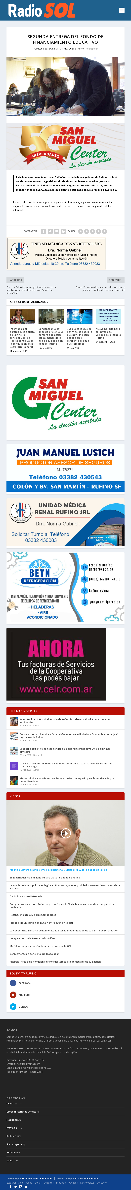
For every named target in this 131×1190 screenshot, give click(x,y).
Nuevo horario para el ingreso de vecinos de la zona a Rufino (108, 333)
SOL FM (53, 48)
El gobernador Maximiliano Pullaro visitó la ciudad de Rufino (45, 877)
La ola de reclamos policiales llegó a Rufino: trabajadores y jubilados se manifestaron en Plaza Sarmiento (65, 887)
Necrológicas (87, 1182)
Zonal (36, 769)
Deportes (11, 1103)
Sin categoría (14, 1144)
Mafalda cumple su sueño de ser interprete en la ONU (41, 946)
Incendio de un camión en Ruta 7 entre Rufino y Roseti (41, 922)
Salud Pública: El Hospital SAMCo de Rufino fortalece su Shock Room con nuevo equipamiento (65, 721)
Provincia (11, 1127)
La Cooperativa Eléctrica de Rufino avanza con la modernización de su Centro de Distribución (64, 930)
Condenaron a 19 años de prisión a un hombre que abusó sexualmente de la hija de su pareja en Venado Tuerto (51, 336)
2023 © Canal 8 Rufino (86, 1178)
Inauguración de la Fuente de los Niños (32, 938)
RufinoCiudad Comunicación (37, 1178)
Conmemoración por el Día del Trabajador (34, 953)
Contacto (102, 1182)
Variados (11, 1152)
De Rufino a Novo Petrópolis (26, 896)
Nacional (37, 755)
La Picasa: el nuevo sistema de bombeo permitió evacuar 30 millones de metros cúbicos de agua (66, 765)
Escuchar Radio (14, 1182)
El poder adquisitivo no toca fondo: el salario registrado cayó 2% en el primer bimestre (65, 750)
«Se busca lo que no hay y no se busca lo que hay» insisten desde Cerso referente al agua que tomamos (79, 336)
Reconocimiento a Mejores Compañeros (33, 914)
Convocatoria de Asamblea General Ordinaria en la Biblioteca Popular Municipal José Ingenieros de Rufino (69, 735)
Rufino (80, 48)
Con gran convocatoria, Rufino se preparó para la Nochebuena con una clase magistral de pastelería (62, 906)
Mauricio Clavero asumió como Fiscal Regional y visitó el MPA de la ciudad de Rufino (58, 869)
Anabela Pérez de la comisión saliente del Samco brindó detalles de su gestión (55, 961)
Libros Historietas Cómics (21, 1111)
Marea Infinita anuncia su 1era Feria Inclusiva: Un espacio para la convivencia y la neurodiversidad (67, 780)
